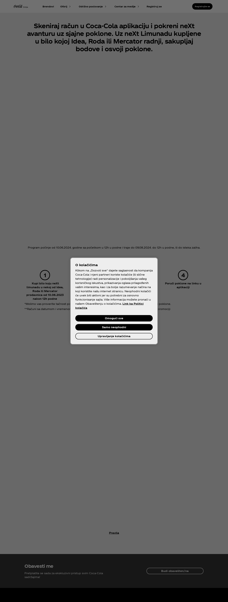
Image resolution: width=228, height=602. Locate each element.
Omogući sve (114, 318)
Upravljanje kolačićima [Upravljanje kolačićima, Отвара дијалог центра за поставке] (114, 336)
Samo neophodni (114, 327)
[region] (114, 301)
